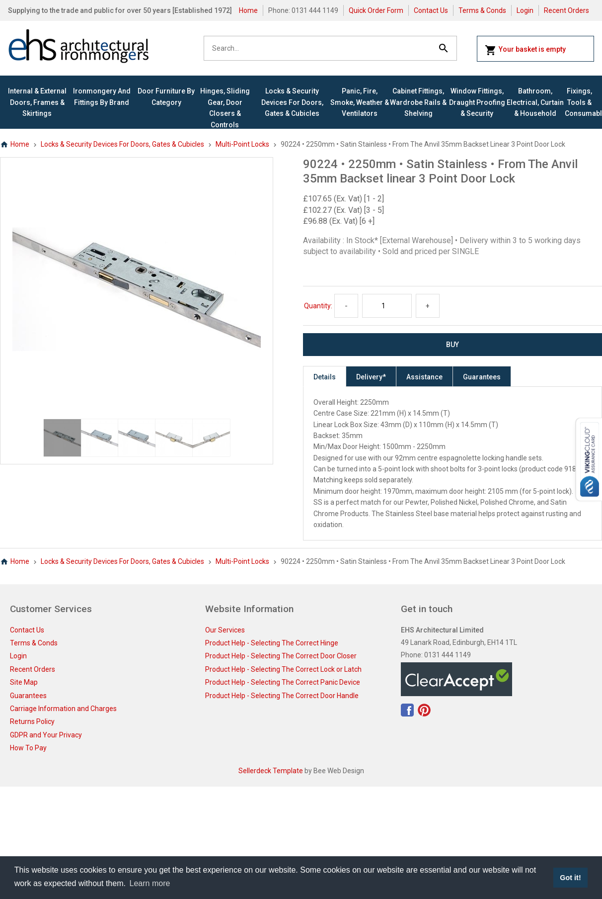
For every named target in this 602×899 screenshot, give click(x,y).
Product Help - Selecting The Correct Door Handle (282, 696)
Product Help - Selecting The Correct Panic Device (282, 682)
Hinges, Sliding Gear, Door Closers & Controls (225, 107)
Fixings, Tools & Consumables (579, 102)
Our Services (225, 630)
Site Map (24, 682)
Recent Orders (566, 10)
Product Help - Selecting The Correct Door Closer (281, 656)
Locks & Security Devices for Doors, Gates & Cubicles (292, 102)
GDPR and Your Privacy (46, 735)
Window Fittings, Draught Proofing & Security (477, 102)
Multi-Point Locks (242, 144)
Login (525, 10)
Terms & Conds (482, 10)
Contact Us (431, 10)
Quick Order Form (376, 10)
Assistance (424, 377)
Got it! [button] (570, 878)
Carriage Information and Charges (63, 709)
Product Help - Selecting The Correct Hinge (271, 643)
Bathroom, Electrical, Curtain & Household (535, 102)
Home (248, 10)
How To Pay (28, 748)
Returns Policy (32, 721)
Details (324, 377)
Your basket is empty (525, 50)
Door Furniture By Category (166, 96)
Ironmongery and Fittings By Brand (102, 96)
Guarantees (482, 377)
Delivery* (371, 377)
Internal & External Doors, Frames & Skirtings (37, 102)
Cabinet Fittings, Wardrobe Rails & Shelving (418, 102)
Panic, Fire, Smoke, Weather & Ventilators (359, 102)
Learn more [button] (150, 883)
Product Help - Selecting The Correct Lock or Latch (283, 669)
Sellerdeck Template (270, 771)
